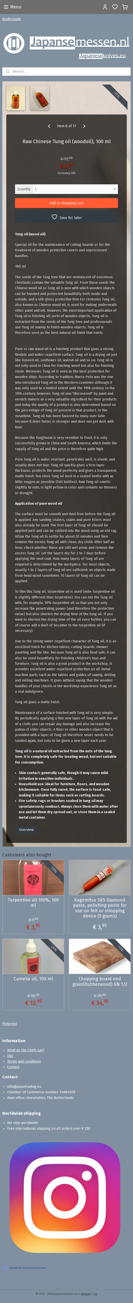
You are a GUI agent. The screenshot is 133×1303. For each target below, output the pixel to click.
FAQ (10, 1056)
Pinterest (9, 1024)
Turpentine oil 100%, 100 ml (33, 903)
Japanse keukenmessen (24, 1268)
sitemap (86, 1294)
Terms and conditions (24, 1061)
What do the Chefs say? (25, 1050)
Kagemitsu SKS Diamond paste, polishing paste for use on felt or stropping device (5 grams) (100, 908)
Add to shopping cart (66, 203)
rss (95, 1294)
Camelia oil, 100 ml (33, 979)
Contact (13, 1067)
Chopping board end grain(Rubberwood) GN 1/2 (99, 981)
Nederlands (11, 19)
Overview (26, 830)
